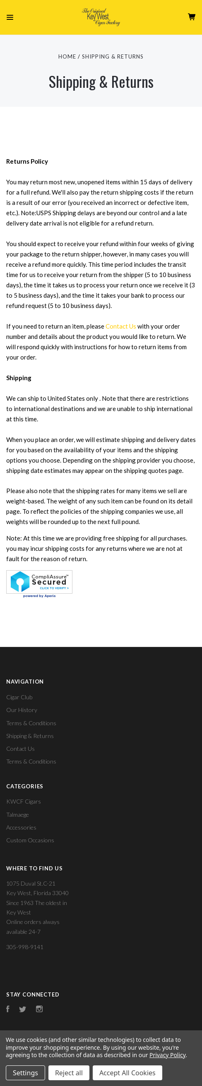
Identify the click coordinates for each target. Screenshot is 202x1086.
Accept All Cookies (127, 1072)
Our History (21, 709)
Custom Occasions (30, 840)
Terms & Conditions (31, 722)
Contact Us (121, 326)
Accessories (21, 827)
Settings (25, 1072)
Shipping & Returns (30, 735)
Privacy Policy (167, 1055)
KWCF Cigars (23, 801)
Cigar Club (19, 696)
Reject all (69, 1072)
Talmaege (17, 814)
